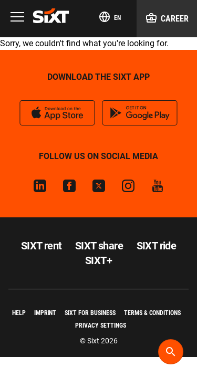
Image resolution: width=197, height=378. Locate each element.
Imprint (45, 313)
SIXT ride (157, 245)
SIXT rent (41, 245)
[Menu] (17, 17)
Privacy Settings (100, 325)
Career (167, 18)
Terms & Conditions (152, 313)
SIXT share (99, 245)
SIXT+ (98, 260)
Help (19, 313)
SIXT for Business (90, 313)
